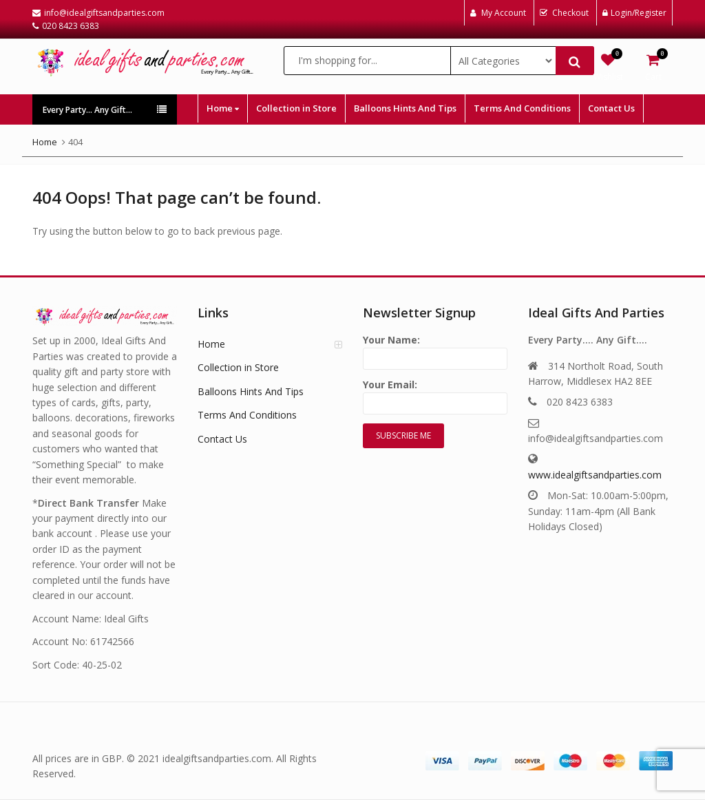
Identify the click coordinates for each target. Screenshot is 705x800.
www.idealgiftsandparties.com (595, 474)
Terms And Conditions (522, 108)
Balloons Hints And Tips (405, 108)
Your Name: (435, 349)
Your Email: (435, 394)
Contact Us (611, 108)
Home (223, 108)
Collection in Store (296, 108)
